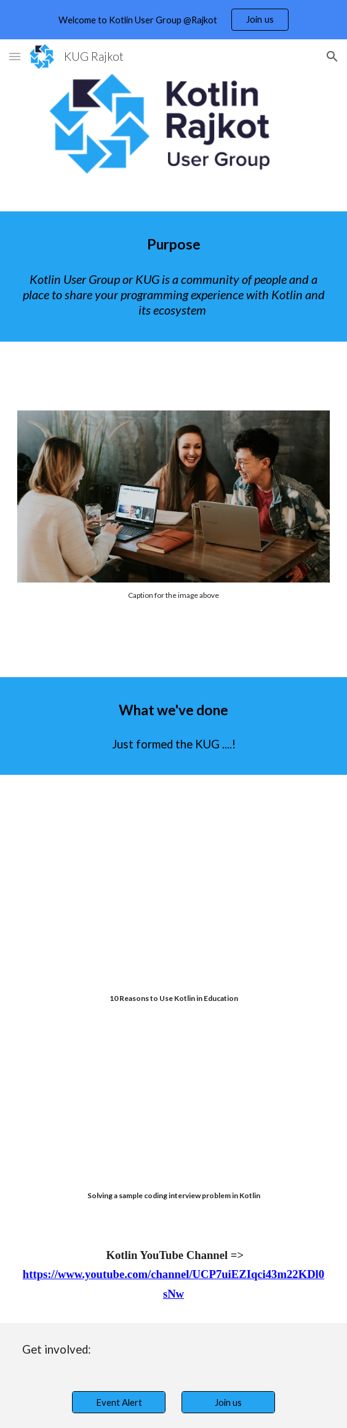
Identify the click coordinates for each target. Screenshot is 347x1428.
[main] (173, 244)
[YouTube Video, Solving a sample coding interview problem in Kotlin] (173, 1110)
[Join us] (228, 1402)
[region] (173, 19)
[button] (15, 56)
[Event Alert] (118, 1402)
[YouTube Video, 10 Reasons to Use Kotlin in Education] (173, 915)
